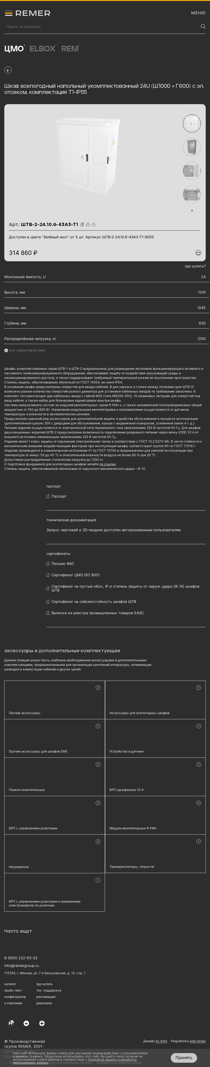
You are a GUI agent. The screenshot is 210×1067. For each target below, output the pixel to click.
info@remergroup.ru (21, 965)
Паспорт (59, 496)
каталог (10, 984)
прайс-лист (13, 990)
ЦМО (14, 49)
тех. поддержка (48, 990)
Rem (70, 49)
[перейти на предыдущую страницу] (8, 70)
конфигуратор (15, 997)
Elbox (43, 49)
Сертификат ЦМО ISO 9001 (75, 575)
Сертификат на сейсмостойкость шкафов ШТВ (93, 602)
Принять (184, 1057)
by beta (161, 1041)
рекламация (46, 997)
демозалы (44, 1003)
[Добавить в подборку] (198, 253)
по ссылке (108, 464)
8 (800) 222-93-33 (20, 958)
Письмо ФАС (62, 564)
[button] (192, 111)
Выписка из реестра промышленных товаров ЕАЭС (97, 613)
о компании (13, 1003)
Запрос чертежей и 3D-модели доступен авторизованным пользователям (113, 530)
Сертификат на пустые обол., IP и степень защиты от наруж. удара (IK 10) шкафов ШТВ (125, 588)
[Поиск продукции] (101, 27)
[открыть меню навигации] (198, 12)
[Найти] (203, 26)
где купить (44, 984)
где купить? (195, 266)
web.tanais (198, 1041)
